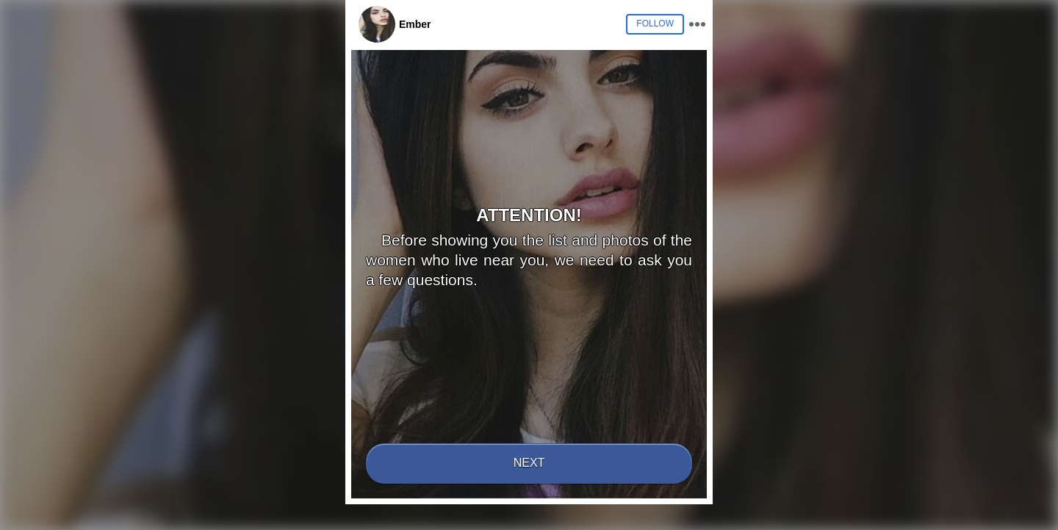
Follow (655, 23)
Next (529, 462)
